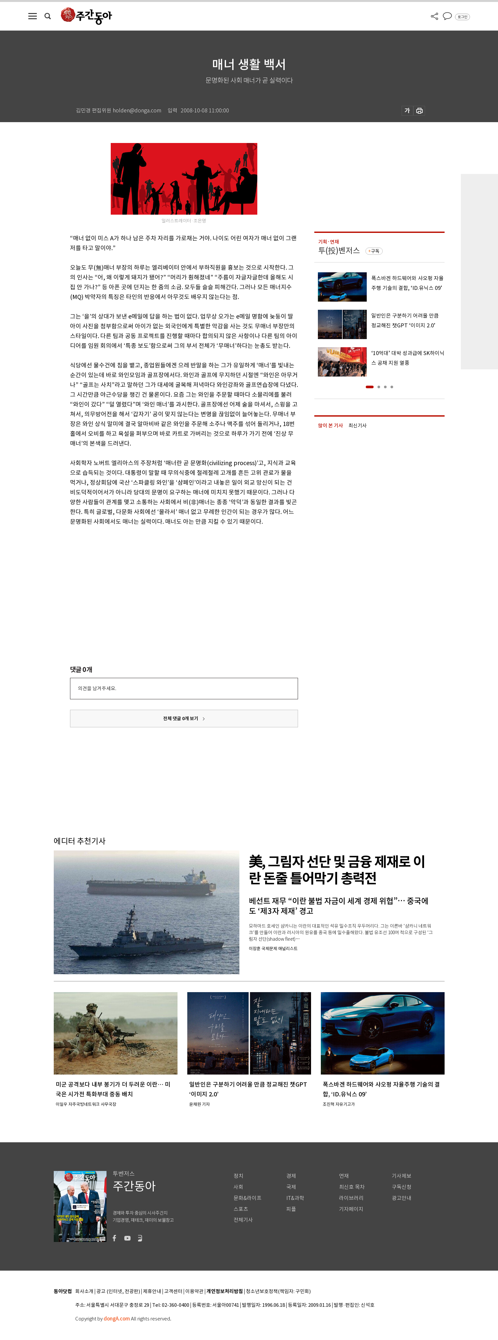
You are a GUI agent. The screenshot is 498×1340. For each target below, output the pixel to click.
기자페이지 (351, 1209)
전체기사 (243, 1220)
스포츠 (241, 1209)
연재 (344, 1176)
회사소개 (84, 1291)
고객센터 (173, 1291)
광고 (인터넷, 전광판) (118, 1291)
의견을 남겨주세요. (97, 688)
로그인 (462, 17)
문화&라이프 (248, 1198)
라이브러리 (351, 1198)
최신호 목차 (352, 1187)
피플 (291, 1209)
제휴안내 (152, 1291)
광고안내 (401, 1198)
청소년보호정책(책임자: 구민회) (278, 1291)
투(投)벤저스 (339, 251)
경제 (291, 1176)
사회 (238, 1187)
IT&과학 (295, 1198)
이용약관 (194, 1291)
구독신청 (401, 1187)
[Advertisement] (167, 577)
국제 (291, 1187)
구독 (375, 251)
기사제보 (401, 1176)
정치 (238, 1176)
